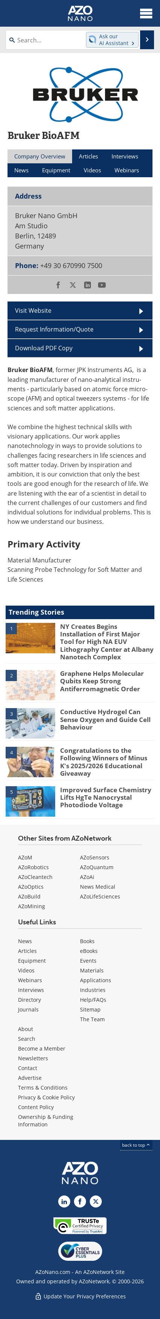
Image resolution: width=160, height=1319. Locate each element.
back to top (136, 1145)
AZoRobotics (33, 867)
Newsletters (33, 1058)
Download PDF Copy (43, 348)
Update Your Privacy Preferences (80, 1296)
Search (26, 1038)
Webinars (30, 980)
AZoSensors (94, 857)
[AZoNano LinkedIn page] (64, 1201)
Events (88, 960)
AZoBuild (29, 896)
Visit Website (33, 310)
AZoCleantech (35, 876)
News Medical (97, 886)
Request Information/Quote (54, 329)
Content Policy (36, 1107)
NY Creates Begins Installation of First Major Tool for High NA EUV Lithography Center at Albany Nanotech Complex (107, 642)
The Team (92, 1019)
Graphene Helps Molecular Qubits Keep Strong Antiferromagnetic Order (102, 681)
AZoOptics (31, 886)
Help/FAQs (93, 999)
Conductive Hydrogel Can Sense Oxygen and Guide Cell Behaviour (105, 719)
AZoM (25, 857)
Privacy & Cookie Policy (46, 1097)
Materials (92, 970)
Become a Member (41, 1048)
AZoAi (87, 876)
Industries (93, 989)
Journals (28, 1009)
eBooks (89, 950)
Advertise (30, 1077)
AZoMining (31, 906)
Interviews (31, 989)
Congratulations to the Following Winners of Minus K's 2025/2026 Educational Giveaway (103, 762)
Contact (27, 1068)
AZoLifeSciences (100, 896)
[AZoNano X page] (96, 1201)
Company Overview (39, 156)
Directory (29, 999)
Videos (26, 970)
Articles (27, 950)
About (25, 1029)
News (25, 941)
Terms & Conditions (43, 1087)
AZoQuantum (96, 867)
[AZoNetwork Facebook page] (80, 1201)
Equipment (32, 960)
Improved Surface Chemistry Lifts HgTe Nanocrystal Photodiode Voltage (105, 797)
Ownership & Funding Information (45, 1120)
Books (87, 941)
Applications (95, 980)
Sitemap (90, 1009)
